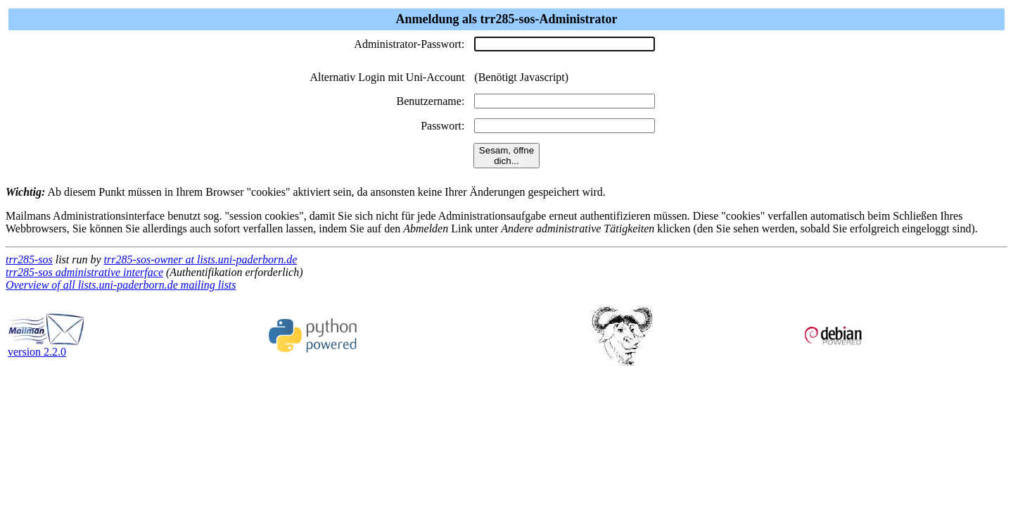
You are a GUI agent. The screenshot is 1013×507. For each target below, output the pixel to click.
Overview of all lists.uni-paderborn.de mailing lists (121, 285)
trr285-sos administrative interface (84, 272)
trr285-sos (29, 259)
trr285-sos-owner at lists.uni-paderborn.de (201, 259)
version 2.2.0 (46, 347)
